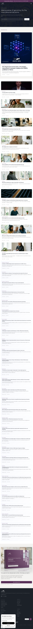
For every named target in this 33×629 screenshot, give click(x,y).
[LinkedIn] (1, 596)
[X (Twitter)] (2, 596)
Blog (1, 613)
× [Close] (14, 615)
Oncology (18, 603)
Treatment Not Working (4, 604)
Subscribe (26, 19)
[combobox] (3, 627)
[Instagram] (4, 596)
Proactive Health (3, 605)
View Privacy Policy (4, 620)
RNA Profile (18, 602)
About (18, 610)
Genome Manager (19, 605)
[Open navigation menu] (31, 3)
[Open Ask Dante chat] (30, 619)
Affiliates (18, 614)
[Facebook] (5, 596)
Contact (18, 616)
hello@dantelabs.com (3, 594)
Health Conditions (3, 610)
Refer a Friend (19, 613)
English (2, 627)
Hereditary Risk (3, 601)
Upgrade (2, 607)
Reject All (8, 625)
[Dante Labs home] (2, 3)
